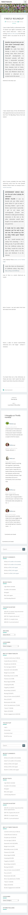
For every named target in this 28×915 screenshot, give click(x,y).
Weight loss (7, 672)
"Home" (6, 708)
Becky (10, 458)
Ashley (21, 21)
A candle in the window (15, 561)
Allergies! (6, 592)
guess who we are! (14, 616)
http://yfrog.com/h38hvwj (12, 271)
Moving (6, 693)
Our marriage (7, 667)
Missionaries (7, 702)
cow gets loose (14, 619)
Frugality (6, 687)
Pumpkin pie (7, 664)
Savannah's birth (8, 670)
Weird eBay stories (9, 675)
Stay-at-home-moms (9, 696)
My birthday (7, 690)
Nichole (11, 424)
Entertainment (8, 390)
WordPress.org (8, 736)
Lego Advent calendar (9, 586)
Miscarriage (7, 681)
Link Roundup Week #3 (9, 598)
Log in (5, 727)
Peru (5, 699)
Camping (6, 684)
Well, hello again (13, 567)
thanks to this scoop (12, 33)
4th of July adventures (9, 705)
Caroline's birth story (9, 658)
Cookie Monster (8, 661)
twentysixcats (6, 2)
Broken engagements (9, 714)
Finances (6, 678)
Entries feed (7, 730)
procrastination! (14, 622)
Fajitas (5, 711)
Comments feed (8, 733)
